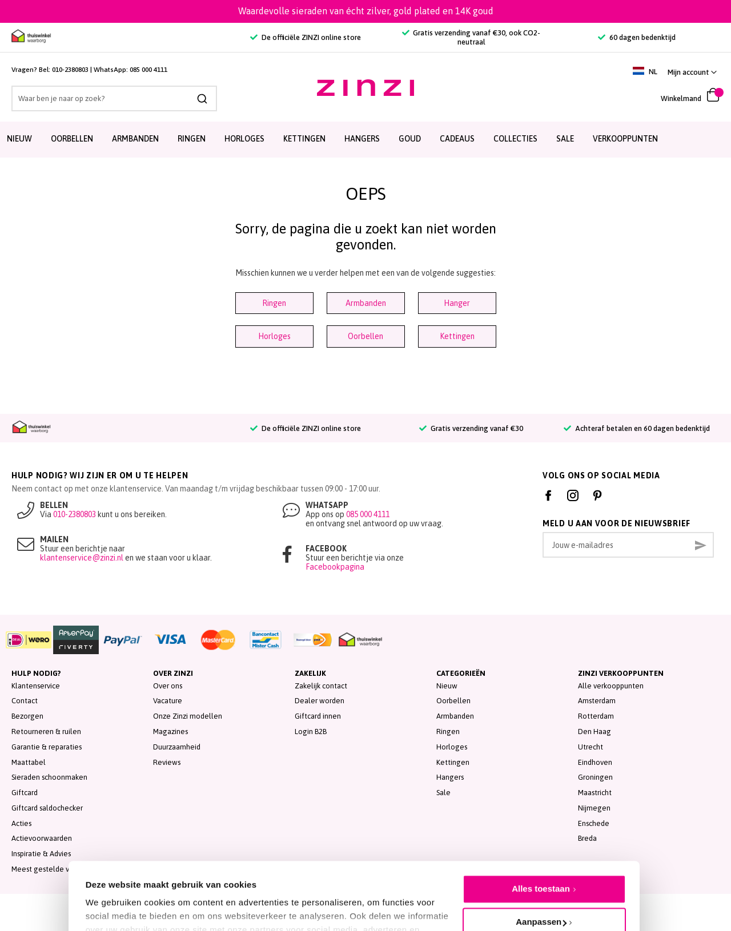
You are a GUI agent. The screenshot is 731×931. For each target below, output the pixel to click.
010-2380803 (70, 70)
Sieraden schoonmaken (49, 777)
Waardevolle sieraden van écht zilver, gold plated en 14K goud (365, 11)
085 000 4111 (148, 70)
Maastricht (595, 792)
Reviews (166, 762)
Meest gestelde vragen (50, 869)
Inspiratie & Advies (41, 853)
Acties (21, 823)
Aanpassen (541, 868)
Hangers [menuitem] (362, 138)
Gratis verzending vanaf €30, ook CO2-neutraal (471, 37)
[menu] (365, 140)
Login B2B (311, 731)
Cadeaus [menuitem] (457, 138)
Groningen (595, 777)
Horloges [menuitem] (244, 138)
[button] (692, 72)
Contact (24, 700)
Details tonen (113, 897)
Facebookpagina (335, 566)
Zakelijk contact (321, 686)
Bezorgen (27, 716)
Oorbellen (365, 336)
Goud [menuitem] (410, 138)
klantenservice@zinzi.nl (81, 557)
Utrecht (590, 747)
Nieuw (446, 686)
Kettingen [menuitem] (304, 138)
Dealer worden (319, 700)
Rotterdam (596, 716)
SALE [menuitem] (565, 138)
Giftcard (24, 792)
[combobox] (114, 98)
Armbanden (366, 303)
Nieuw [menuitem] (19, 138)
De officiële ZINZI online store (305, 37)
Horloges (274, 336)
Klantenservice (35, 686)
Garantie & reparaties (46, 747)
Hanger (457, 303)
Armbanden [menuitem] (135, 138)
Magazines (170, 731)
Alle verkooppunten (611, 686)
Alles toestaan (541, 835)
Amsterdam (597, 700)
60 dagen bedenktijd (636, 37)
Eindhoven (595, 762)
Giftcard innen (318, 716)
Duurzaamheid (176, 747)
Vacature (167, 700)
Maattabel (28, 762)
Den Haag (594, 731)
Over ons (167, 686)
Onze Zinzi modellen (187, 716)
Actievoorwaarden (41, 838)
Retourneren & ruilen (46, 731)
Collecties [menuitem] (515, 138)
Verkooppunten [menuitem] (625, 138)
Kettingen (457, 336)
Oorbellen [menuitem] (72, 138)
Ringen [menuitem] (192, 138)
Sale (443, 792)
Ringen (274, 303)
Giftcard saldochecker (47, 808)
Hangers (450, 777)
